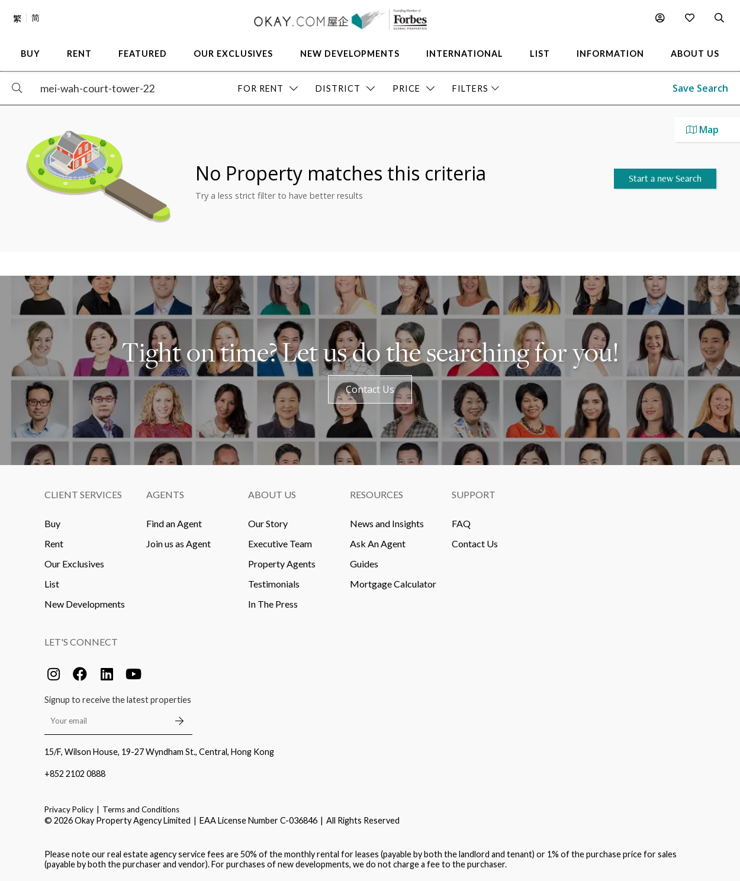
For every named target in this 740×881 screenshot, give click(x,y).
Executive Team (280, 543)
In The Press (273, 603)
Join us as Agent (178, 543)
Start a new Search (665, 178)
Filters (476, 88)
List (51, 583)
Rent (53, 543)
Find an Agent (174, 523)
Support (474, 494)
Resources (376, 494)
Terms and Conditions (140, 809)
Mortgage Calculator (393, 583)
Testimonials (274, 583)
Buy (52, 523)
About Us (272, 494)
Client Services (83, 494)
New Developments (84, 603)
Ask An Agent (378, 543)
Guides (364, 563)
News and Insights (387, 523)
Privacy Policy (69, 809)
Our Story (268, 523)
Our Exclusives (74, 563)
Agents (165, 494)
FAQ (461, 523)
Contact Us (370, 389)
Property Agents (282, 563)
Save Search (700, 88)
